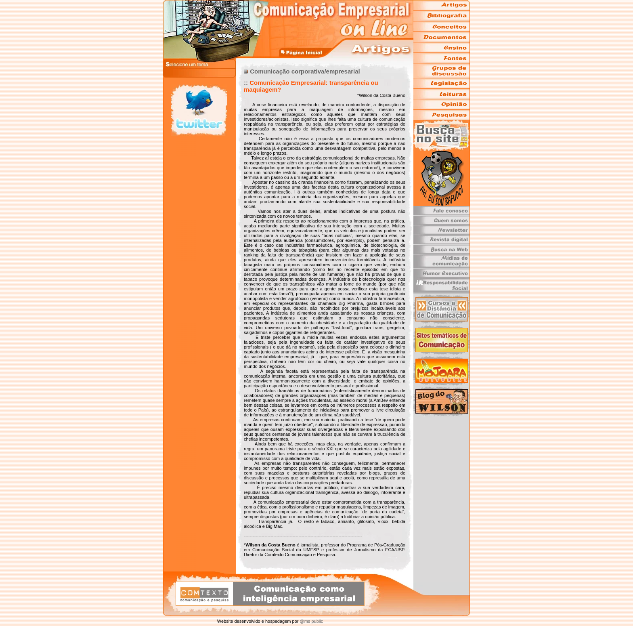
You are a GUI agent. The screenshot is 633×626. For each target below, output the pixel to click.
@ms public (310, 621)
